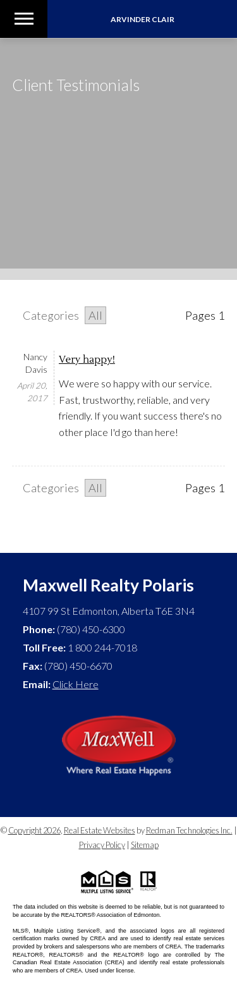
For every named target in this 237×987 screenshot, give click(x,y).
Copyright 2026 (34, 830)
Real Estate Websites (99, 830)
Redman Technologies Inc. (189, 830)
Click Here (75, 684)
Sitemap (145, 845)
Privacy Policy (102, 845)
